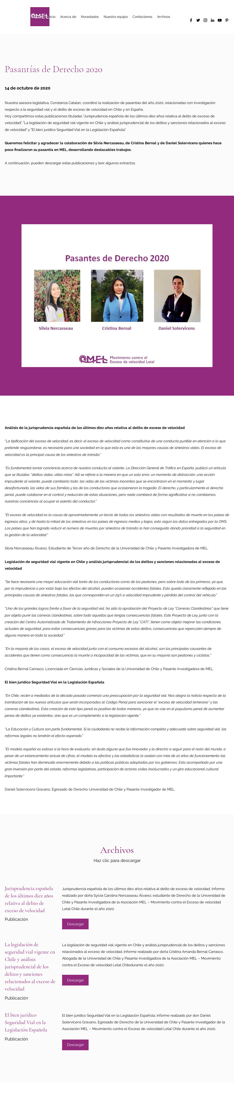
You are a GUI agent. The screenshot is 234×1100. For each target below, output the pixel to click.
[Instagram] (205, 20)
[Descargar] (75, 924)
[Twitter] (198, 20)
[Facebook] (191, 20)
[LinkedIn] (212, 20)
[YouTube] (219, 20)
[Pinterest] (226, 20)
